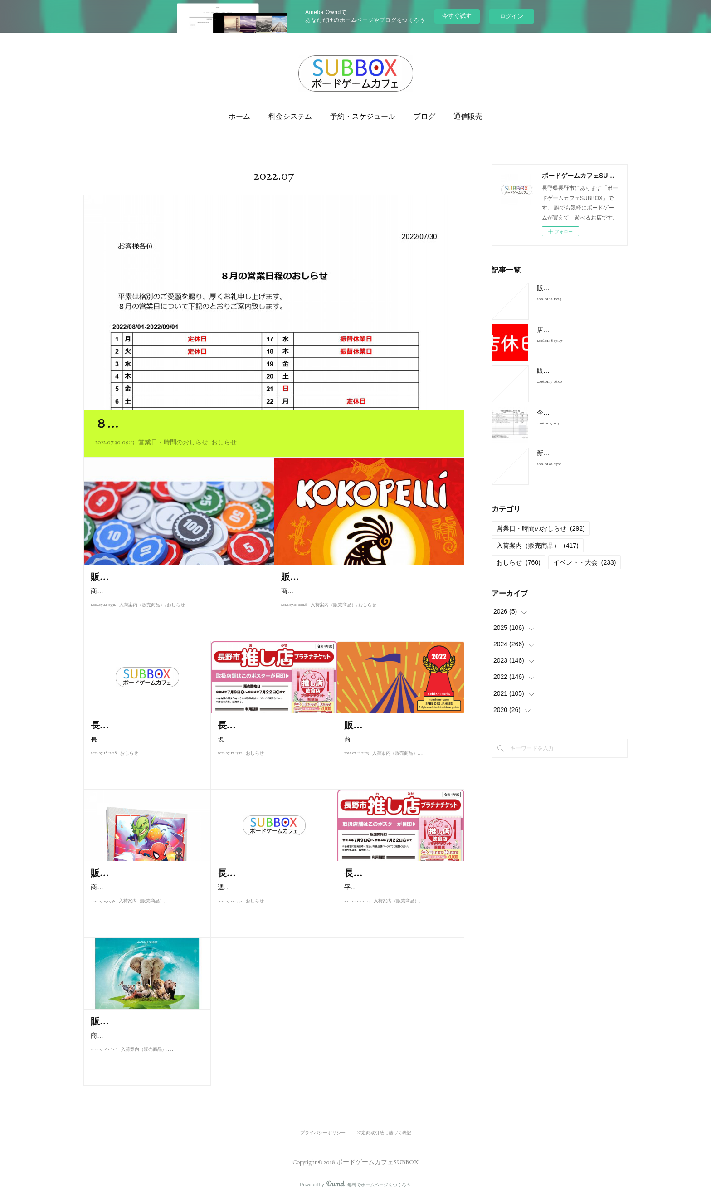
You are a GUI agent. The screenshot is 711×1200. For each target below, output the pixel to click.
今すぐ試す (457, 15)
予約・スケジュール (362, 116)
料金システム (290, 116)
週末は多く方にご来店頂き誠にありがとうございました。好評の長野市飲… (272, 907)
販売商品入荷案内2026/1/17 (576, 370)
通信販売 (467, 116)
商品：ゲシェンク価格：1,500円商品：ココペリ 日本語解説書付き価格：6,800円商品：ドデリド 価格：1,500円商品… (368, 596)
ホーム (239, 116)
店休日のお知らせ (562, 329)
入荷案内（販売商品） (142, 616)
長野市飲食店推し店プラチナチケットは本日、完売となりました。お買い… (145, 759)
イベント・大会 (584, 562)
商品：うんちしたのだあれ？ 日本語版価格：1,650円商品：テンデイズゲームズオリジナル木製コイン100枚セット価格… (178, 596)
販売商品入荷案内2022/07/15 (146, 873)
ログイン (511, 16)
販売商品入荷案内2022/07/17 (400, 725)
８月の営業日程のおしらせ (167, 423)
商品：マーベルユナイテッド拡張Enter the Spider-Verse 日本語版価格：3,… (146, 892)
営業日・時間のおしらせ (173, 442)
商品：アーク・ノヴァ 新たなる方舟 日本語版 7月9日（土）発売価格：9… (147, 1055)
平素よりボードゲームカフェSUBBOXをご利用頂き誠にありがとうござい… (398, 907)
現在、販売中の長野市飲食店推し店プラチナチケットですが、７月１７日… (272, 759)
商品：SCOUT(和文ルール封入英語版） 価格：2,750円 (401, 745)
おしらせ (224, 442)
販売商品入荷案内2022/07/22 (147, 577)
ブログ (424, 116)
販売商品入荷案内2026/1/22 (576, 288)
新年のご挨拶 (556, 453)
